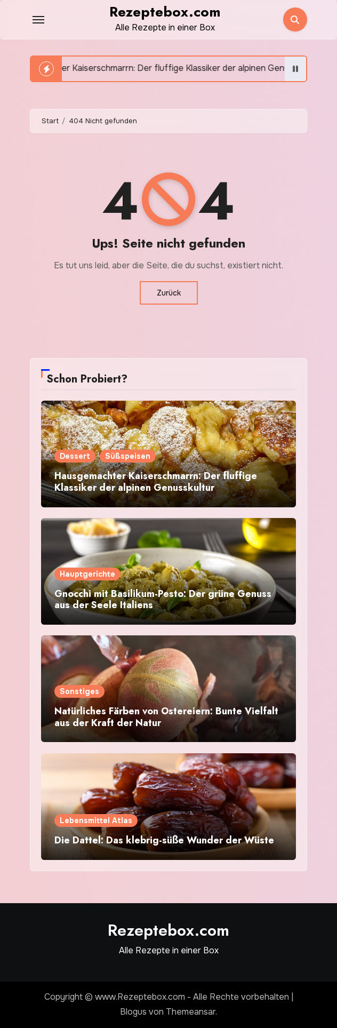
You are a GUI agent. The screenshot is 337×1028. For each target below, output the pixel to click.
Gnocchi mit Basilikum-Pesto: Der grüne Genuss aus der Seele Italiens (162, 599)
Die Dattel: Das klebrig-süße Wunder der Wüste (164, 840)
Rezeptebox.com (165, 12)
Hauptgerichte (87, 574)
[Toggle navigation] (38, 19)
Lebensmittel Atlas (96, 820)
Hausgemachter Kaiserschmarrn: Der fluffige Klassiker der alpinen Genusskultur (155, 482)
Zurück (169, 293)
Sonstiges (79, 691)
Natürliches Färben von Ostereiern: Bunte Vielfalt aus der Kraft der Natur (166, 717)
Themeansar (190, 1011)
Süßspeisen (127, 456)
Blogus (133, 1011)
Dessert (75, 456)
